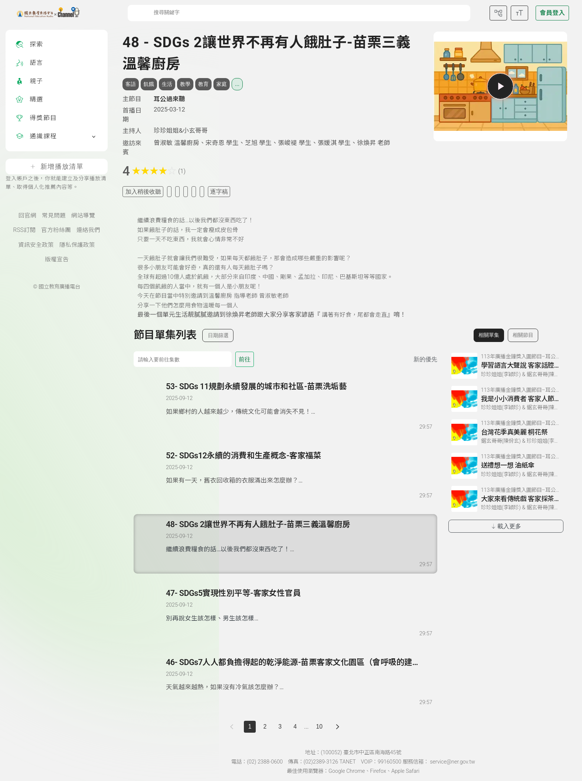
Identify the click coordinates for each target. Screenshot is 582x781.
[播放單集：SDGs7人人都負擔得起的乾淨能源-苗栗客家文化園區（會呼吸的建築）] (150, 682)
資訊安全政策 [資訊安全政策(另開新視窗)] (36, 245)
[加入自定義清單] (177, 191)
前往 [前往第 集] (245, 359)
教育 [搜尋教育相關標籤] (203, 84)
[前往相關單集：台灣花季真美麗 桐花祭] (505, 432)
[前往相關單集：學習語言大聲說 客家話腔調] (505, 365)
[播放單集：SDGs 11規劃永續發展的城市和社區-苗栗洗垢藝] (150, 406)
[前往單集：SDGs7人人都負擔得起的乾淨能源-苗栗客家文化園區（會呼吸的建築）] (299, 675)
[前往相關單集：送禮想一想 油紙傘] (505, 465)
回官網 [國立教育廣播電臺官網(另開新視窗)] (27, 215)
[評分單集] (194, 191)
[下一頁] (337, 727)
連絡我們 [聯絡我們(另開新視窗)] (88, 230)
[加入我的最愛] (169, 191)
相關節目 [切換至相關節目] (523, 335)
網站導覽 (83, 215)
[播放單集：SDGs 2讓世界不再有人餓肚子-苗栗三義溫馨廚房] (150, 544)
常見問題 (54, 215)
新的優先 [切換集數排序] (425, 359)
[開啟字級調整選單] (519, 13)
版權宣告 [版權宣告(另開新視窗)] (57, 259)
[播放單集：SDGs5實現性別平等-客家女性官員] (150, 612)
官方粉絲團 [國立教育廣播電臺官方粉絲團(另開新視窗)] (56, 230)
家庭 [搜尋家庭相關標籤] (221, 84)
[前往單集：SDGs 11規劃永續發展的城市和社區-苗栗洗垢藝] (299, 399)
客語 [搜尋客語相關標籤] (130, 84)
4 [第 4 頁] (295, 726)
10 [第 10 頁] (319, 726)
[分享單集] (185, 191)
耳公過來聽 (169, 99)
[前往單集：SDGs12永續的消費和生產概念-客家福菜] (299, 468)
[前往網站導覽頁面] (498, 13)
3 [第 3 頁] (280, 726)
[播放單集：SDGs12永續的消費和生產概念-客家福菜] (150, 475)
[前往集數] (183, 359)
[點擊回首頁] (43, 13)
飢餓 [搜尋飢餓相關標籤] (149, 84)
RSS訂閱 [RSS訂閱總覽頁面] (24, 230)
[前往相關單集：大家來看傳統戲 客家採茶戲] (505, 499)
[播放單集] (500, 86)
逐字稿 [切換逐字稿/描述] (219, 191)
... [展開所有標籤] (237, 84)
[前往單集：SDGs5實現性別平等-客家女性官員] (299, 605)
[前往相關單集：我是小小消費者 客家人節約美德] (505, 399)
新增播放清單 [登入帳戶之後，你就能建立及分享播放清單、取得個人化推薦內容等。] (57, 166)
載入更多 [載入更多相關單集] (505, 526)
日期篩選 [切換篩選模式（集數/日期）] (218, 335)
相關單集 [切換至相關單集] (488, 335)
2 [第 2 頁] (265, 726)
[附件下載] (202, 191)
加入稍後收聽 (143, 191)
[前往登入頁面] (552, 13)
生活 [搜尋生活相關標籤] (167, 84)
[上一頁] (233, 727)
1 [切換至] (250, 726)
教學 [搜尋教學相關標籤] (185, 84)
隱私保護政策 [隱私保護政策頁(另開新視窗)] (77, 245)
